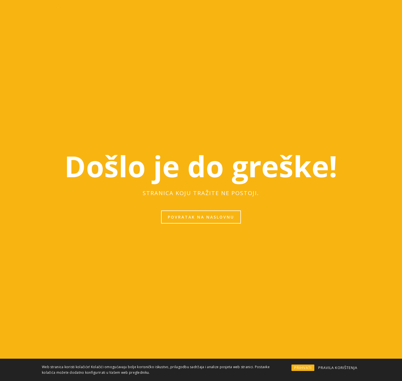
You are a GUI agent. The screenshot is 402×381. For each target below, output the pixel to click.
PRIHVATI (303, 367)
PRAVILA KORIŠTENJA (337, 367)
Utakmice (239, 11)
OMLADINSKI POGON (277, 11)
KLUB (149, 11)
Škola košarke (320, 11)
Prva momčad (206, 11)
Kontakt (353, 11)
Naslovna (125, 11)
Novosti (174, 11)
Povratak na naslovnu (201, 217)
